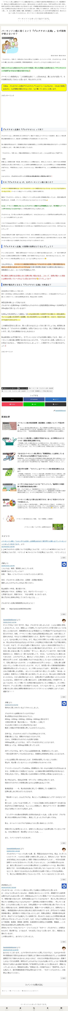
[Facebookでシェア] (34, 399)
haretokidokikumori (10, 620)
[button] (55, 404)
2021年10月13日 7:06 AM (8, 887)
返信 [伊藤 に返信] (63, 614)
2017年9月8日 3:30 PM (8, 546)
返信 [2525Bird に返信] (63, 942)
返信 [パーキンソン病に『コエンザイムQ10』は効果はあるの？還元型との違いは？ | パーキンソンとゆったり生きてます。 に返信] (63, 557)
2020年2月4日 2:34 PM (8, 566)
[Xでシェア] (12, 399)
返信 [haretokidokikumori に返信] (63, 697)
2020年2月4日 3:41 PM (9, 622)
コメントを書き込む (34, 985)
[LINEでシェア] (34, 404)
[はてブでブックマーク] (55, 399)
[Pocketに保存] (12, 404)
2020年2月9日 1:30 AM (13, 851)
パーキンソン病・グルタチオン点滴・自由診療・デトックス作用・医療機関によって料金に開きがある (27, 391)
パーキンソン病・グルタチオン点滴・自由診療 (41, 388)
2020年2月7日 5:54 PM (11, 705)
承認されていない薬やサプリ (9, 388)
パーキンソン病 (23, 388)
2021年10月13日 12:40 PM (10, 950)
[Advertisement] (34, 112)
